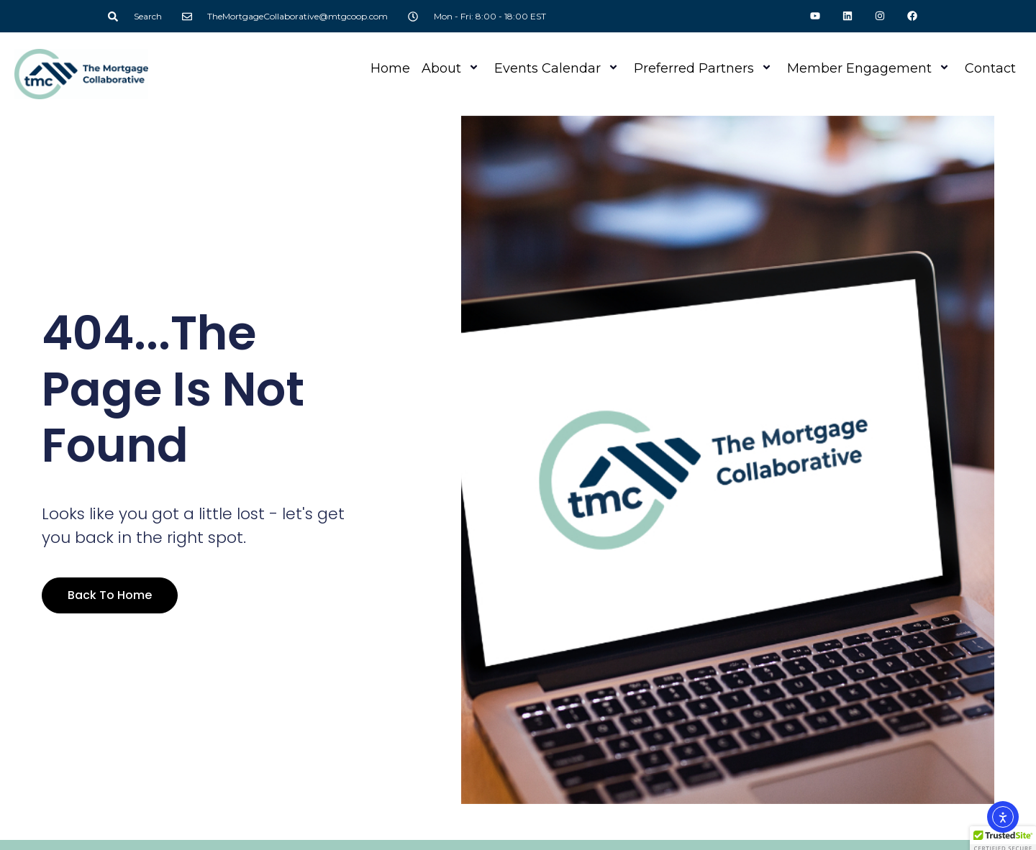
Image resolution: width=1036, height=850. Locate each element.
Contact (990, 68)
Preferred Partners (705, 68)
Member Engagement (870, 68)
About (452, 68)
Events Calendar (558, 68)
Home (390, 68)
